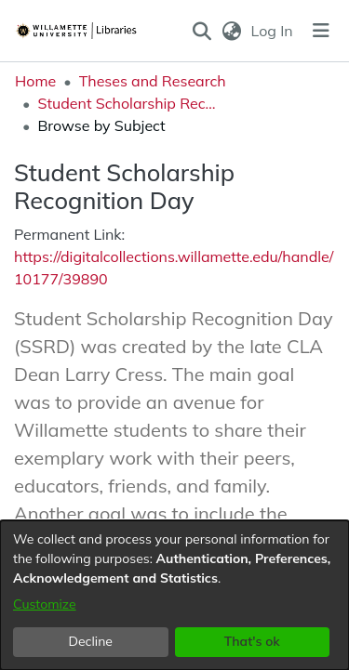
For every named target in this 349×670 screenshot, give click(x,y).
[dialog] (174, 595)
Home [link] (35, 81)
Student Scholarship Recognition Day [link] (130, 103)
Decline (91, 641)
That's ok (252, 641)
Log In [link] (273, 30)
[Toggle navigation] (321, 30)
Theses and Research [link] (152, 81)
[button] (202, 31)
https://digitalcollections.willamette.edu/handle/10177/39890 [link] (173, 267)
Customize (44, 604)
